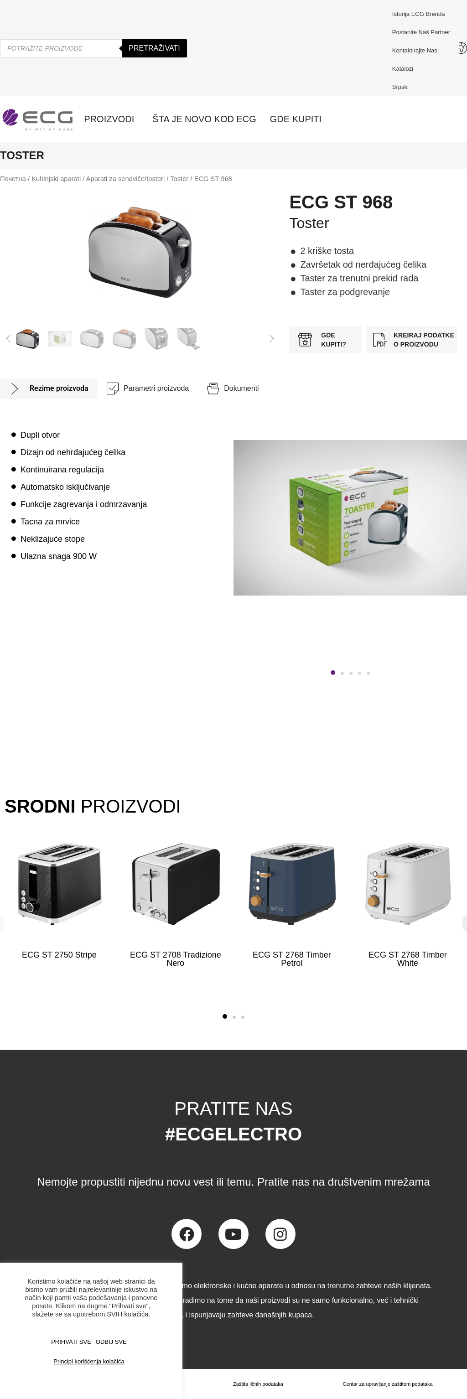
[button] (8, 338)
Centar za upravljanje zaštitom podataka (386, 1384)
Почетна (13, 178)
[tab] (49, 388)
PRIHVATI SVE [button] (71, 1341)
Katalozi (402, 68)
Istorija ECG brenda (418, 13)
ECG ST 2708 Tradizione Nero (175, 959)
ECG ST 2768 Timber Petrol (292, 959)
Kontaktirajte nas (417, 50)
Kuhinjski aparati (56, 178)
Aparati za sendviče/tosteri (125, 178)
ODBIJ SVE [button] (111, 1341)
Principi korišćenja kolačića (88, 1361)
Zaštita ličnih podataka (255, 1384)
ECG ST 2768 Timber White (407, 959)
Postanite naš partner (421, 32)
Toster (179, 178)
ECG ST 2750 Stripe (59, 954)
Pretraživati (154, 48)
